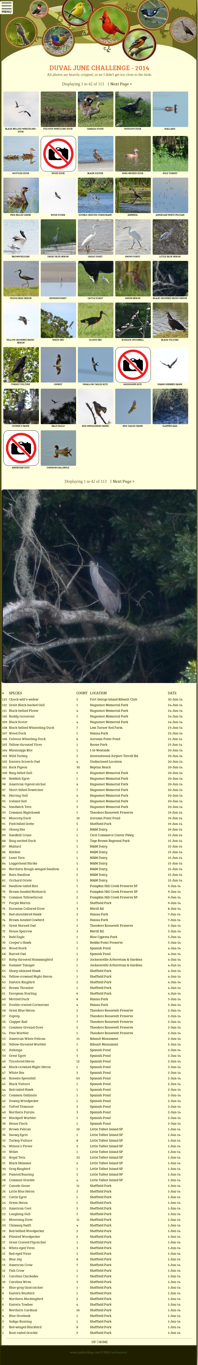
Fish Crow (16, 1270)
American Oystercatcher (27, 784)
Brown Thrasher (21, 987)
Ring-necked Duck (22, 840)
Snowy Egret (18, 1134)
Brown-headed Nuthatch (27, 891)
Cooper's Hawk (20, 942)
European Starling (23, 993)
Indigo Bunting (20, 1321)
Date (172, 692)
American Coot (20, 1208)
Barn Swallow (19, 874)
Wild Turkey (18, 755)
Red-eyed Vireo (20, 1253)
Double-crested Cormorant (29, 1004)
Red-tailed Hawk (21, 1089)
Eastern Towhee (21, 1304)
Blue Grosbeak (19, 1315)
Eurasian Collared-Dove (27, 908)
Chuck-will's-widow (23, 699)
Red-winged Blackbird (25, 1327)
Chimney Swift (20, 1225)
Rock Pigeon (18, 767)
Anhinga (15, 1050)
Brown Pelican (20, 1129)
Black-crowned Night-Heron (30, 1066)
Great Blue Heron (22, 1010)
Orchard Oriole (20, 880)
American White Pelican (27, 1038)
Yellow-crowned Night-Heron (30, 976)
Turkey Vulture (20, 1140)
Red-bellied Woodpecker (26, 1230)
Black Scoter (18, 722)
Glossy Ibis (17, 829)
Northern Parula (21, 1112)
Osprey (14, 1016)
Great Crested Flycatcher (27, 1242)
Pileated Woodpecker (24, 1236)
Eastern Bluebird (21, 1293)
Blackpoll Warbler (22, 1117)
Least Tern (17, 857)
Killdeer (15, 852)
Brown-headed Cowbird (26, 919)
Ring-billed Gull (20, 772)
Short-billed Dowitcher (26, 789)
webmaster (119, 1352)
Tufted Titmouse (21, 1106)
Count (82, 692)
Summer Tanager (22, 965)
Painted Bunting (21, 1174)
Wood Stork (18, 948)
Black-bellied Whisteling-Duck (31, 727)
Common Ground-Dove (26, 1027)
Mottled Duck (19, 999)
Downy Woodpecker (24, 1100)
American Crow (20, 1264)
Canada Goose (19, 1185)
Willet (13, 1151)
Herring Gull (18, 795)
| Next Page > (119, 83)
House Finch (18, 1123)
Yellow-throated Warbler (27, 1044)
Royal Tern (17, 1157)
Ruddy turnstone (22, 716)
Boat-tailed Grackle (23, 1332)
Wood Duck (17, 733)
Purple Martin (19, 902)
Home (103, 1342)
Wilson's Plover (20, 1146)
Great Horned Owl (22, 925)
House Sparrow (20, 931)
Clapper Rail (18, 1021)
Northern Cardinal (23, 1310)
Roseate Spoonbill (22, 1078)
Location (98, 692)
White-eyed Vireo (22, 1247)
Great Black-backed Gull (27, 705)
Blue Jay (15, 1259)
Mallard (15, 846)
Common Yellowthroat (26, 897)
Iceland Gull (18, 801)
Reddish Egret (19, 778)
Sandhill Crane (20, 835)
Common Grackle (22, 1180)
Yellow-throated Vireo (25, 744)
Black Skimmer (20, 1163)
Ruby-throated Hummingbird (31, 959)
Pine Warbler (19, 1033)
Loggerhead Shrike (23, 863)
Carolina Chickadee (23, 1276)
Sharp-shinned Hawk (24, 970)
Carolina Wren (20, 1281)
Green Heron (18, 1202)
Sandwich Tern (20, 806)
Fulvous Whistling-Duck (27, 738)
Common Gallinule (23, 1095)
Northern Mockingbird (26, 1298)
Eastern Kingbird (22, 982)
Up (94, 1342)
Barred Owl (17, 953)
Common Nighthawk (24, 812)
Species (15, 692)
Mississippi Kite (20, 750)
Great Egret (17, 1055)
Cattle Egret (18, 1197)
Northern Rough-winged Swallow (34, 869)
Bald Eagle (16, 936)
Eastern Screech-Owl (24, 761)
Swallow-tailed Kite (23, 886)
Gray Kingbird (19, 1168)
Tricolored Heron (22, 1061)
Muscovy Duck (20, 818)
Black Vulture (19, 1083)
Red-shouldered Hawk (25, 914)
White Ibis (16, 1072)
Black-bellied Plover (24, 710)
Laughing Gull (19, 1214)
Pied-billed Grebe (21, 823)
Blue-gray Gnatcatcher (26, 1287)
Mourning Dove (20, 1219)
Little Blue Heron (22, 1191)
